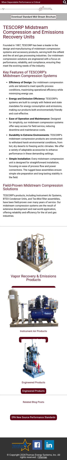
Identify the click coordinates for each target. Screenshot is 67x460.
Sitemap (42, 457)
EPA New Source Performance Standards (33, 417)
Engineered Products (33, 391)
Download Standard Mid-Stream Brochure (33, 16)
